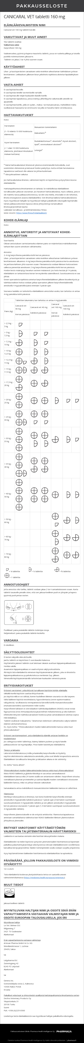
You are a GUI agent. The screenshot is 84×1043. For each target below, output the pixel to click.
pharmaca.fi (71, 1040)
